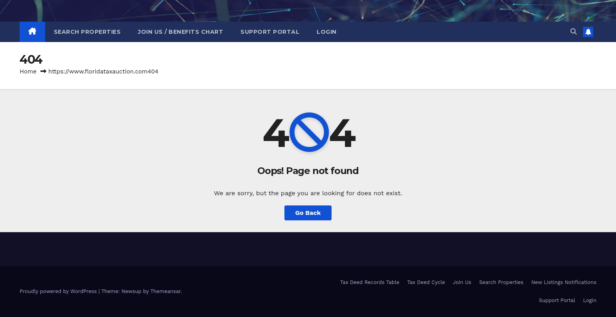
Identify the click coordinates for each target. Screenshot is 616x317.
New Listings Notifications (563, 282)
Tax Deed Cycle (426, 282)
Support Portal (269, 31)
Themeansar (165, 291)
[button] (573, 31)
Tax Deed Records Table (370, 282)
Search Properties (87, 31)
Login (327, 31)
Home (28, 71)
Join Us (462, 282)
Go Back (308, 212)
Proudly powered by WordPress (59, 291)
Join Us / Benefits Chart (180, 31)
